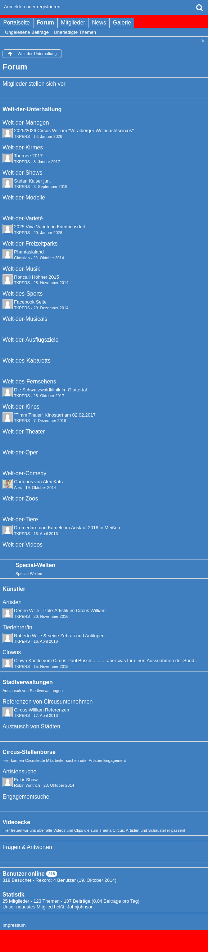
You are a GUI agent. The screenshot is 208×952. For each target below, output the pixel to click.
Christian (22, 258)
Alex (18, 487)
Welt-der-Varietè (23, 218)
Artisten (12, 602)
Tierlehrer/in (17, 627)
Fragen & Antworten (27, 847)
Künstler (14, 589)
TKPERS (22, 136)
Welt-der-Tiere (20, 519)
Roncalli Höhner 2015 (36, 277)
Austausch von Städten (31, 726)
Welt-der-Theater (24, 431)
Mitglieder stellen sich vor (34, 84)
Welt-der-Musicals (25, 319)
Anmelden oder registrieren (32, 6)
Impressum (14, 925)
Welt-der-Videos (22, 545)
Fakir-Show (26, 779)
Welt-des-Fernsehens (29, 381)
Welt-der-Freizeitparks (30, 244)
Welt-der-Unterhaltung (32, 109)
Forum (45, 22)
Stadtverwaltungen (28, 682)
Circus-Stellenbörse (29, 752)
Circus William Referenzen (41, 710)
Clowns (12, 652)
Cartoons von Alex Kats (38, 481)
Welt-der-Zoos (20, 498)
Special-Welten (35, 565)
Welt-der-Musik (21, 269)
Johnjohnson (80, 907)
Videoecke (16, 822)
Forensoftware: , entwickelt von (104, 937)
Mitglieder (73, 22)
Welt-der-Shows (22, 173)
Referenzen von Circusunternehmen (48, 702)
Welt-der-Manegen (26, 123)
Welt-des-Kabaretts (26, 361)
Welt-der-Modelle (24, 197)
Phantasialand (29, 252)
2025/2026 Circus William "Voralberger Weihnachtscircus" (74, 130)
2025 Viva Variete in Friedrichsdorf (49, 226)
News (99, 22)
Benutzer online (24, 874)
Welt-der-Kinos (21, 407)
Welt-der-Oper (20, 452)
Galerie (122, 22)
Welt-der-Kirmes (23, 147)
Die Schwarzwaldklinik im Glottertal (50, 389)
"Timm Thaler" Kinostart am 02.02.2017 (55, 415)
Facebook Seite (30, 302)
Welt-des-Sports (23, 294)
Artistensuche (19, 771)
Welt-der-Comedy (24, 473)
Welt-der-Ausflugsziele (31, 340)
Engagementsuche (26, 797)
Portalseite (16, 22)
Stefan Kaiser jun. (32, 181)
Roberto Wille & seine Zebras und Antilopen (59, 635)
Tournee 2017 (28, 155)
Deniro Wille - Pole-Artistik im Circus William (59, 610)
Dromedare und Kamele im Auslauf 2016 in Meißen (67, 527)
